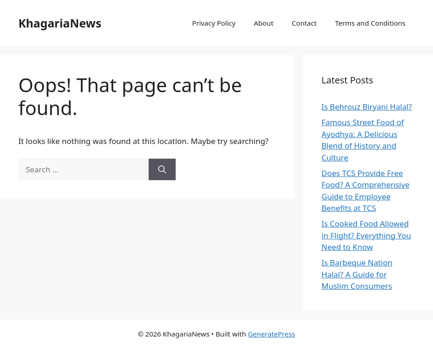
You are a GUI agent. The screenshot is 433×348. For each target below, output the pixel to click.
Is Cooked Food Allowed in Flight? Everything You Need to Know (366, 235)
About (264, 23)
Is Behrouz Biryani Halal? (367, 106)
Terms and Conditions (370, 23)
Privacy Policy (214, 23)
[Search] (162, 170)
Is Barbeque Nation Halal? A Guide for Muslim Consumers (357, 274)
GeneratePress (271, 333)
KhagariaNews (59, 23)
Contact (304, 23)
